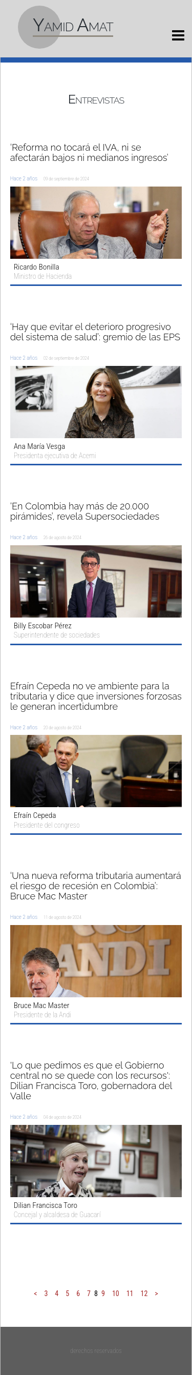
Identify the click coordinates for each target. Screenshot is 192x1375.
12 (144, 1293)
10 (115, 1293)
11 (130, 1293)
